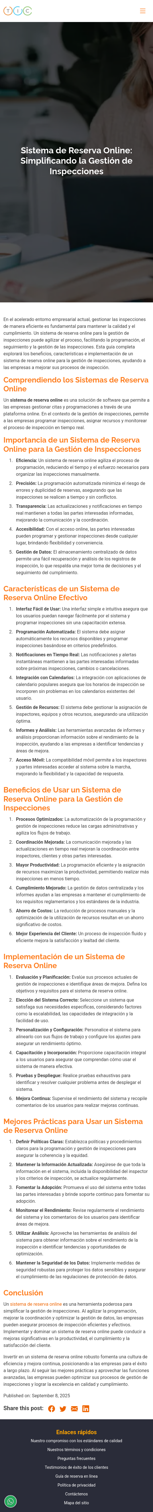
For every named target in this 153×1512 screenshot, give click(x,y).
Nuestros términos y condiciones (76, 1449)
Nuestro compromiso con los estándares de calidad (76, 1440)
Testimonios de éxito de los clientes (76, 1467)
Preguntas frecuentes (76, 1458)
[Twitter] (63, 1408)
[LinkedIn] (85, 1408)
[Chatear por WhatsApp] (8, 1501)
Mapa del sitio (76, 1503)
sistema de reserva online (36, 1304)
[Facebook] (51, 1408)
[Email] (74, 1408)
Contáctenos (76, 1494)
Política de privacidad (76, 1485)
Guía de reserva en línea (76, 1476)
